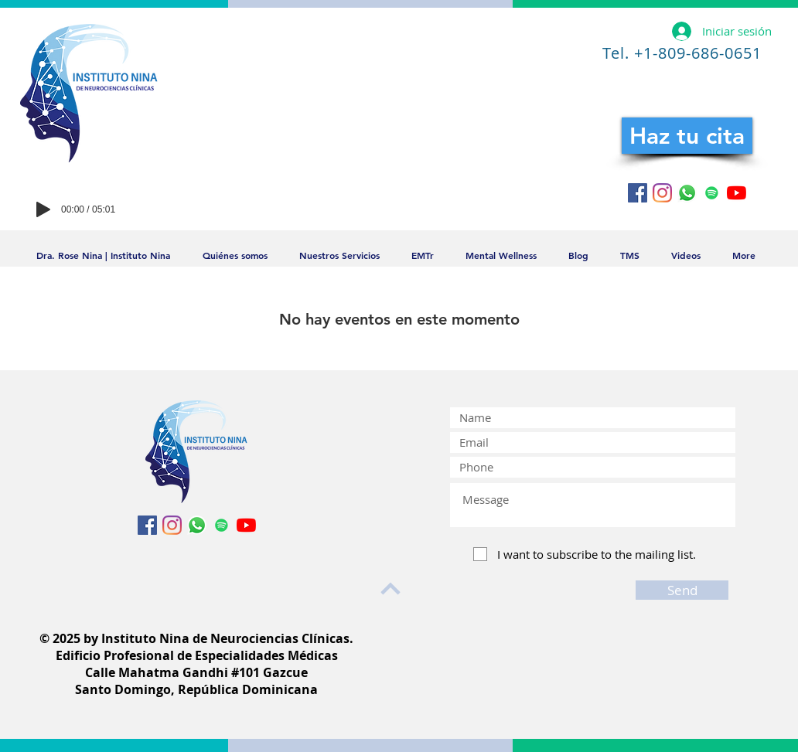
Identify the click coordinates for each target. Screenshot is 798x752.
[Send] (682, 590)
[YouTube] (736, 192)
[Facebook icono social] (637, 192)
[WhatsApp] (687, 192)
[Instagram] (662, 192)
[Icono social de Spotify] (711, 192)
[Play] (43, 209)
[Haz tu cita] (687, 135)
